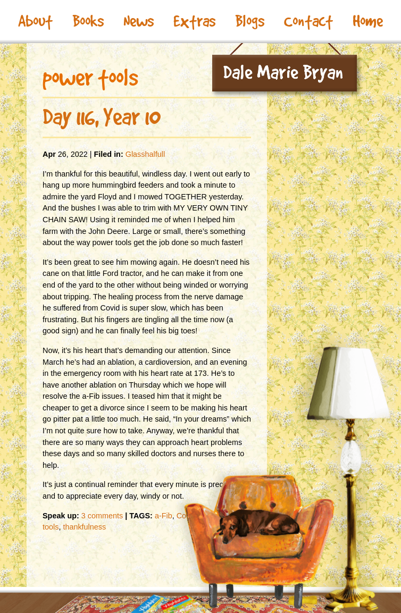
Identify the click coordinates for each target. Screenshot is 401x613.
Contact (308, 21)
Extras (194, 21)
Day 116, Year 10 (102, 117)
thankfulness (84, 527)
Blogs (249, 21)
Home (368, 21)
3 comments (102, 515)
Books (88, 21)
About (35, 21)
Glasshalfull (145, 154)
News (138, 21)
